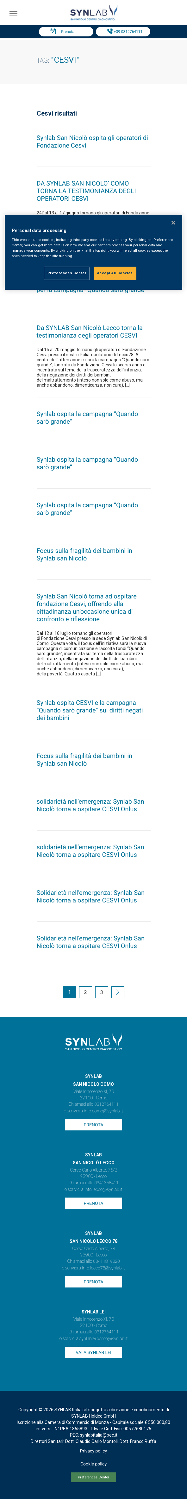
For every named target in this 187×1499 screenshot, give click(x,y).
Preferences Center (93, 1477)
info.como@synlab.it (103, 1111)
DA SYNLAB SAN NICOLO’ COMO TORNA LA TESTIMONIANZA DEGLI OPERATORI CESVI (86, 191)
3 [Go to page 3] (101, 992)
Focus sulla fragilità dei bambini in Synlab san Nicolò (85, 554)
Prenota (67, 31)
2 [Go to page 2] (85, 992)
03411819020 (106, 1261)
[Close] (173, 223)
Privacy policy (93, 1451)
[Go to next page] (118, 993)
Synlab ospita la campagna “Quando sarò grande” (87, 417)
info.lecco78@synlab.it (103, 1268)
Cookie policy (93, 1464)
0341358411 (106, 1183)
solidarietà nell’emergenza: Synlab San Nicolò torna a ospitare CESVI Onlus (90, 805)
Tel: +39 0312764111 (124, 31)
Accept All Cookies (115, 273)
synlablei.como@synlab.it (103, 1338)
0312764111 (106, 1104)
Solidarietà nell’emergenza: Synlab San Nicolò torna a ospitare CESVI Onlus (91, 896)
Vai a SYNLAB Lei (93, 1352)
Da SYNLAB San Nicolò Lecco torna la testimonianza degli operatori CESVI (90, 331)
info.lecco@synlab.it (103, 1189)
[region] (93, 252)
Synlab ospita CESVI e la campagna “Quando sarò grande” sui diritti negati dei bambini (90, 710)
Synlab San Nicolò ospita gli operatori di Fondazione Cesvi (92, 141)
